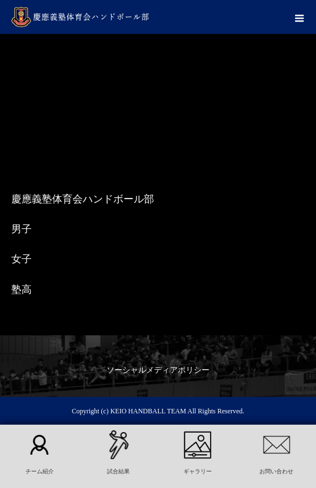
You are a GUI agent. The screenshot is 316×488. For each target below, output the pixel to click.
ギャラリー (197, 471)
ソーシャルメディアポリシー (158, 370)
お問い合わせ (276, 471)
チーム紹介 (39, 471)
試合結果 (118, 471)
